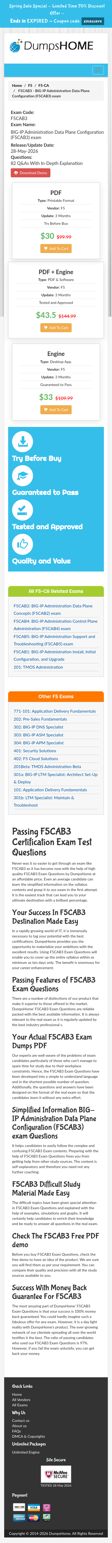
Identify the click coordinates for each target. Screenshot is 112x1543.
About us (19, 1425)
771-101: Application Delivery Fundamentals (55, 710)
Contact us (20, 1420)
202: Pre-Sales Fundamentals (40, 718)
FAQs (16, 1431)
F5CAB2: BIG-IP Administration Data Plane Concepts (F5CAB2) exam (53, 609)
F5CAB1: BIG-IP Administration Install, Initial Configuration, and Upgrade (55, 655)
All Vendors (21, 1399)
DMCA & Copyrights (28, 1436)
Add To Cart (56, 248)
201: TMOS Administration (38, 666)
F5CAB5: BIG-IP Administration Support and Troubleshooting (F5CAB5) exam (54, 640)
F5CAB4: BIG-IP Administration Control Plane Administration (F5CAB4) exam (56, 624)
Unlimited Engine (26, 1452)
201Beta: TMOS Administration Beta (47, 766)
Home (17, 85)
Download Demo (30, 172)
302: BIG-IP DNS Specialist (38, 726)
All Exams (20, 1405)
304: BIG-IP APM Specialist (39, 742)
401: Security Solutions (35, 750)
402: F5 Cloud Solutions (36, 758)
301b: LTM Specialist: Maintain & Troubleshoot (44, 801)
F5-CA (44, 85)
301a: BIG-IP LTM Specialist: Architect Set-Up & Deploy (56, 778)
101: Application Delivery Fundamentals (50, 789)
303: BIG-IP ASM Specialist (38, 734)
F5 (30, 85)
